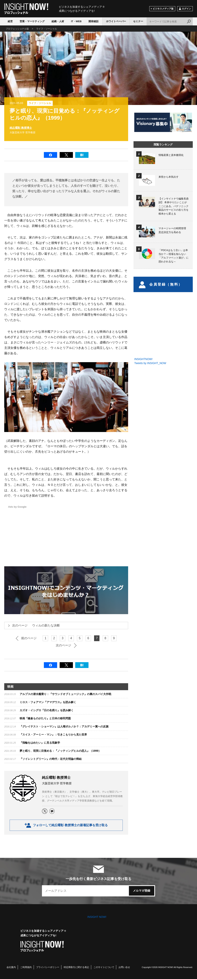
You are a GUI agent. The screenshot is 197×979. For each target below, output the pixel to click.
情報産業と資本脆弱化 (171, 155)
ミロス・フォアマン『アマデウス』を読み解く (48, 702)
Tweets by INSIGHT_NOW (150, 363)
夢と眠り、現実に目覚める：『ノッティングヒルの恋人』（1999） (60, 750)
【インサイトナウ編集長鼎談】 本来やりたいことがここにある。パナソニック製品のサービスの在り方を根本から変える (174, 206)
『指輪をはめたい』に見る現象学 (40, 742)
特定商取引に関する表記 (76, 967)
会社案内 (11, 967)
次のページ (63, 645)
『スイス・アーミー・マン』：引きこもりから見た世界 (53, 734)
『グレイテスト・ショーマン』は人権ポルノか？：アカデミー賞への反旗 (64, 726)
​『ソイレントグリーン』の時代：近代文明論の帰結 (51, 758)
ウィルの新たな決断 (34, 625)
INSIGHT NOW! (26, 8)
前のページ (29, 638)
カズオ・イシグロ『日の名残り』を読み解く (46, 710)
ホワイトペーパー (116, 21)
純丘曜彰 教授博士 (21, 127)
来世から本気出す (169, 176)
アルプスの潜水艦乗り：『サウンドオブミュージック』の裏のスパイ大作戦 (65, 694)
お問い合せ (124, 967)
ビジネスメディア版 (163, 8)
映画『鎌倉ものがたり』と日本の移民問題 (45, 718)
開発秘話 (93, 21)
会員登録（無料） (161, 284)
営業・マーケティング (32, 21)
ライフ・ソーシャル (40, 103)
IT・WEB (76, 21)
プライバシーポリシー (47, 967)
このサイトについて (103, 967)
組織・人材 (58, 21)
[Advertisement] (88, 532)
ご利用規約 (26, 967)
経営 (10, 21)
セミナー (138, 21)
